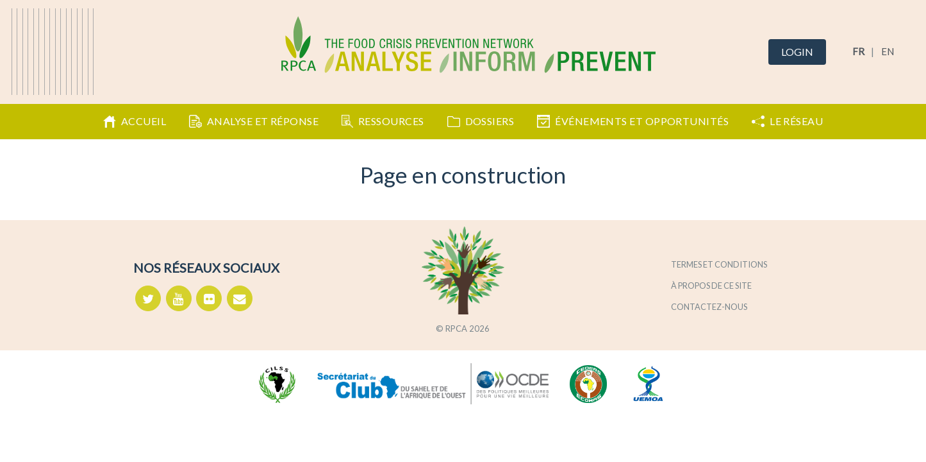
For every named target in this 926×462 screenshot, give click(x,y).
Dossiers (481, 121)
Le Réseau (787, 121)
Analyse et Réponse (253, 121)
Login (797, 52)
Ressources (383, 121)
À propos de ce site (711, 285)
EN (887, 51)
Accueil (134, 121)
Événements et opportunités (633, 121)
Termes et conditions (719, 264)
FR (858, 51)
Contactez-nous (709, 307)
